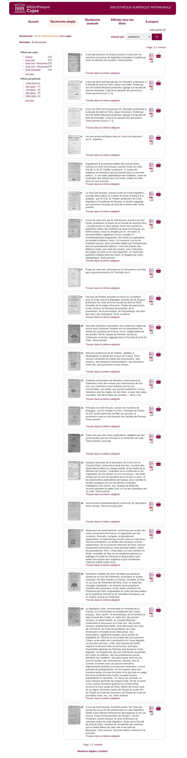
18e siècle (31, 93)
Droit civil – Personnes (37, 67)
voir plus (29, 74)
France (29, 57)
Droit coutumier (33, 70)
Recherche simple (62, 21)
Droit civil (30, 60)
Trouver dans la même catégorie (103, 73)
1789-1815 (31, 83)
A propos (151, 21)
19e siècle (31, 87)
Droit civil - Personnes (36, 63)
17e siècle (31, 90)
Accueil (33, 21)
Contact (103, 751)
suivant (162, 47)
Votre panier (155, 29)
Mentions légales (87, 751)
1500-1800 (31, 96)
